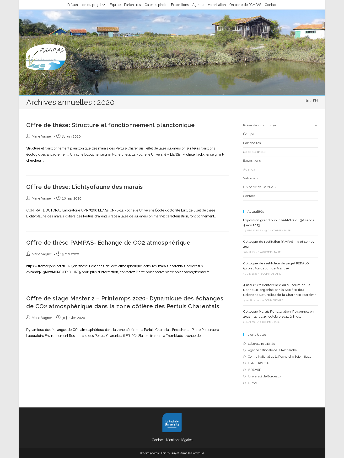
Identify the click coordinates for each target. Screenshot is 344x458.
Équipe (115, 5)
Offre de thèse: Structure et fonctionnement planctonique (110, 125)
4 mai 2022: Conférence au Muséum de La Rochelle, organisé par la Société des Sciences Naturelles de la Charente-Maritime (280, 290)
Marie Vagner (42, 136)
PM (315, 100)
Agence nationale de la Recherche (272, 350)
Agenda (198, 5)
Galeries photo (156, 5)
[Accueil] (307, 100)
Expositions (180, 5)
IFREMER (254, 369)
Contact (271, 5)
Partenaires (132, 5)
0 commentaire (280, 230)
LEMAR (253, 383)
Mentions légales (179, 440)
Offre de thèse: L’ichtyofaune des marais (84, 186)
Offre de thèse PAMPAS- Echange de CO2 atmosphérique (108, 242)
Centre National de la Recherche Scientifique (279, 356)
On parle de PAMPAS (245, 5)
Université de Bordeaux (264, 376)
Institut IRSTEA (258, 363)
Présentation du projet (86, 5)
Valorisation (217, 5)
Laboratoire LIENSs (261, 343)
